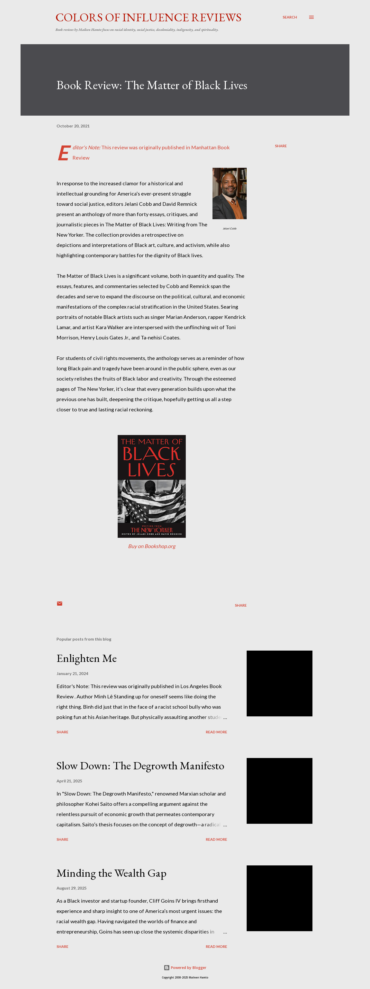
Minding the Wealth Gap (111, 872)
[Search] (290, 17)
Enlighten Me (87, 658)
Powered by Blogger (185, 967)
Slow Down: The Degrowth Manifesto (140, 765)
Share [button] (281, 146)
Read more (216, 732)
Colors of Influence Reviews (148, 17)
